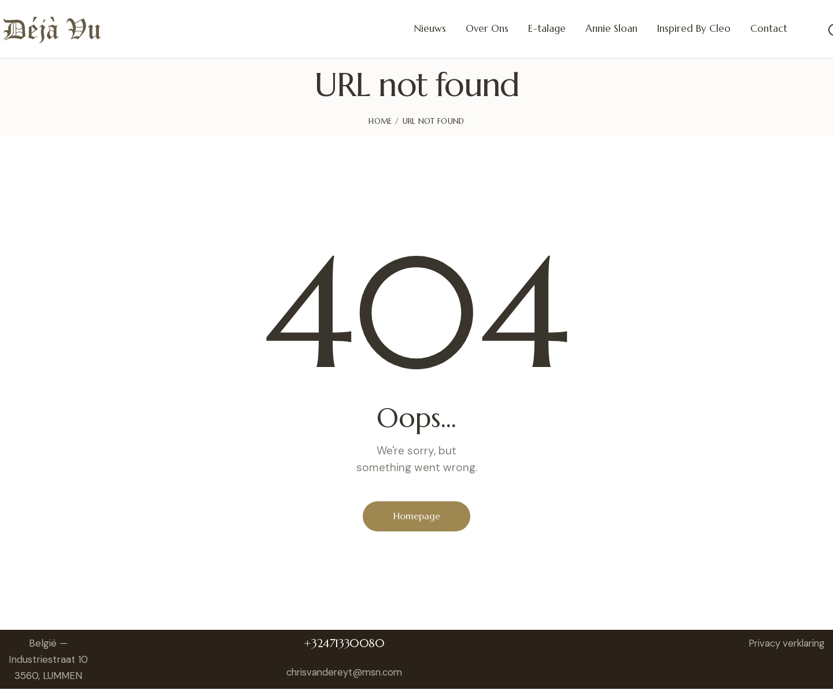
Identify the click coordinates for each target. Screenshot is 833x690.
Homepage (416, 516)
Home (380, 121)
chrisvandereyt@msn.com (346, 673)
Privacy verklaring (783, 644)
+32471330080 (347, 644)
